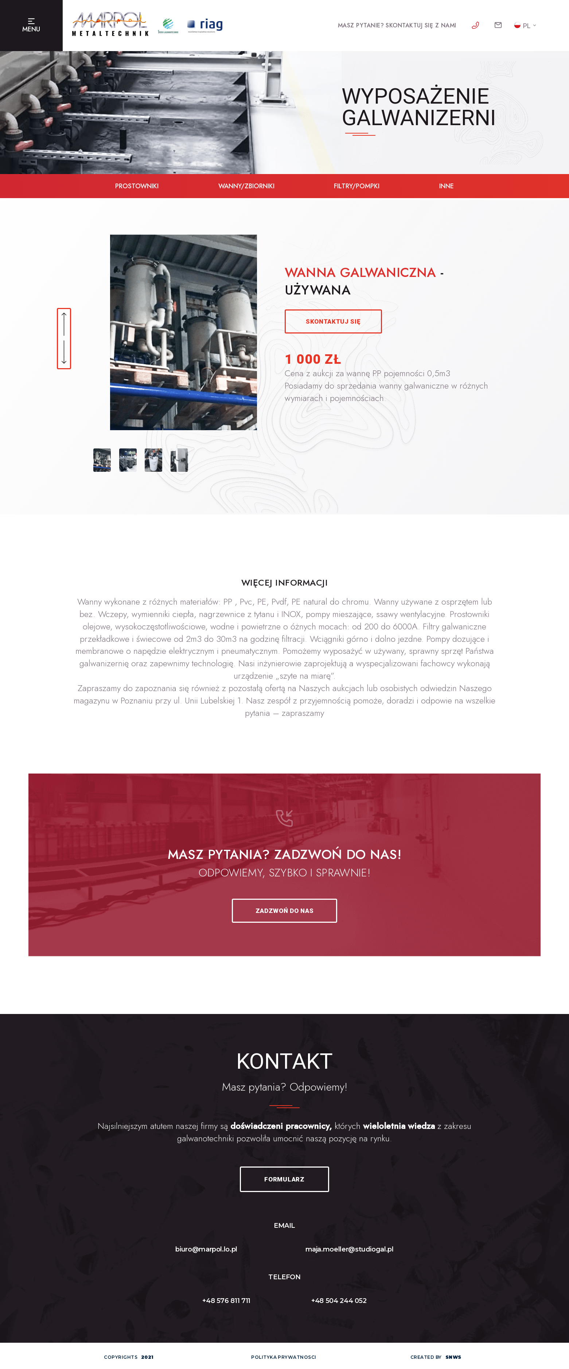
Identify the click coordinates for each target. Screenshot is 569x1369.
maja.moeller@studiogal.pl (349, 1249)
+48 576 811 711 (226, 1301)
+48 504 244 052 (339, 1301)
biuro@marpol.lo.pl (206, 1249)
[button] (64, 325)
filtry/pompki (356, 186)
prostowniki (137, 186)
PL (522, 26)
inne (446, 186)
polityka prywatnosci (283, 1357)
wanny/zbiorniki (246, 186)
